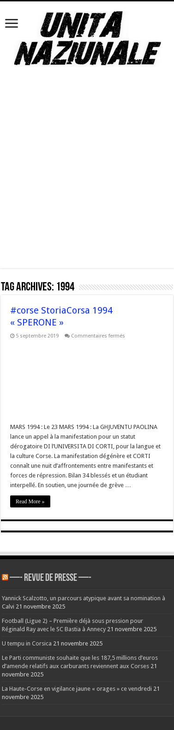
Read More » (30, 501)
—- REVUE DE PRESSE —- (50, 578)
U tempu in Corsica (27, 643)
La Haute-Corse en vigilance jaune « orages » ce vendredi (77, 688)
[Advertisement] (86, 181)
